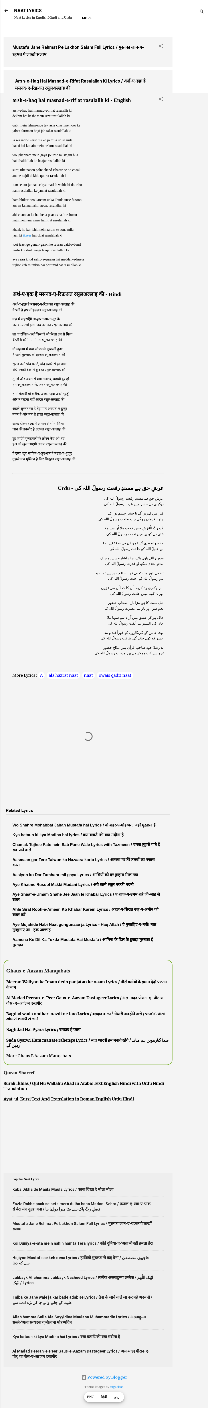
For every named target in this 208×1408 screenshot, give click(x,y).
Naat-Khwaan (135, 18)
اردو (117, 1397)
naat (88, 675)
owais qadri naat (115, 675)
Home (87, 18)
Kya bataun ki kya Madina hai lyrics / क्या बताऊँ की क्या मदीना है (68, 835)
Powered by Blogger (104, 1377)
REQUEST (107, 18)
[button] (161, 46)
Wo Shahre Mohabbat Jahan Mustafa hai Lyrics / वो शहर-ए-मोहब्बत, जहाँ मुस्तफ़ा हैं (84, 825)
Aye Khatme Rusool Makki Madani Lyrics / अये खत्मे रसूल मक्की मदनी (73, 884)
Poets (182, 18)
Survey (162, 18)
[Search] (201, 12)
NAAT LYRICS (28, 10)
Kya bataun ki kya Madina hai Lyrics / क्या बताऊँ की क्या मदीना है (66, 1336)
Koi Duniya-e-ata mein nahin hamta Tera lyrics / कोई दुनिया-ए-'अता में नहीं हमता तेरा (82, 1243)
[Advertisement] (190, 99)
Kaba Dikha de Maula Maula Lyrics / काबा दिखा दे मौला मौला (62, 1189)
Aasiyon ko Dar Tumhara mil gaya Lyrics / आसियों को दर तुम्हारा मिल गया (75, 875)
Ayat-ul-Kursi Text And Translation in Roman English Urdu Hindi (69, 1099)
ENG (90, 1397)
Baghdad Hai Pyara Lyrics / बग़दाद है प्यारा (43, 1029)
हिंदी (104, 1397)
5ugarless (116, 1386)
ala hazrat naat (63, 675)
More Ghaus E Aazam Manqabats (38, 1055)
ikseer (27, 235)
